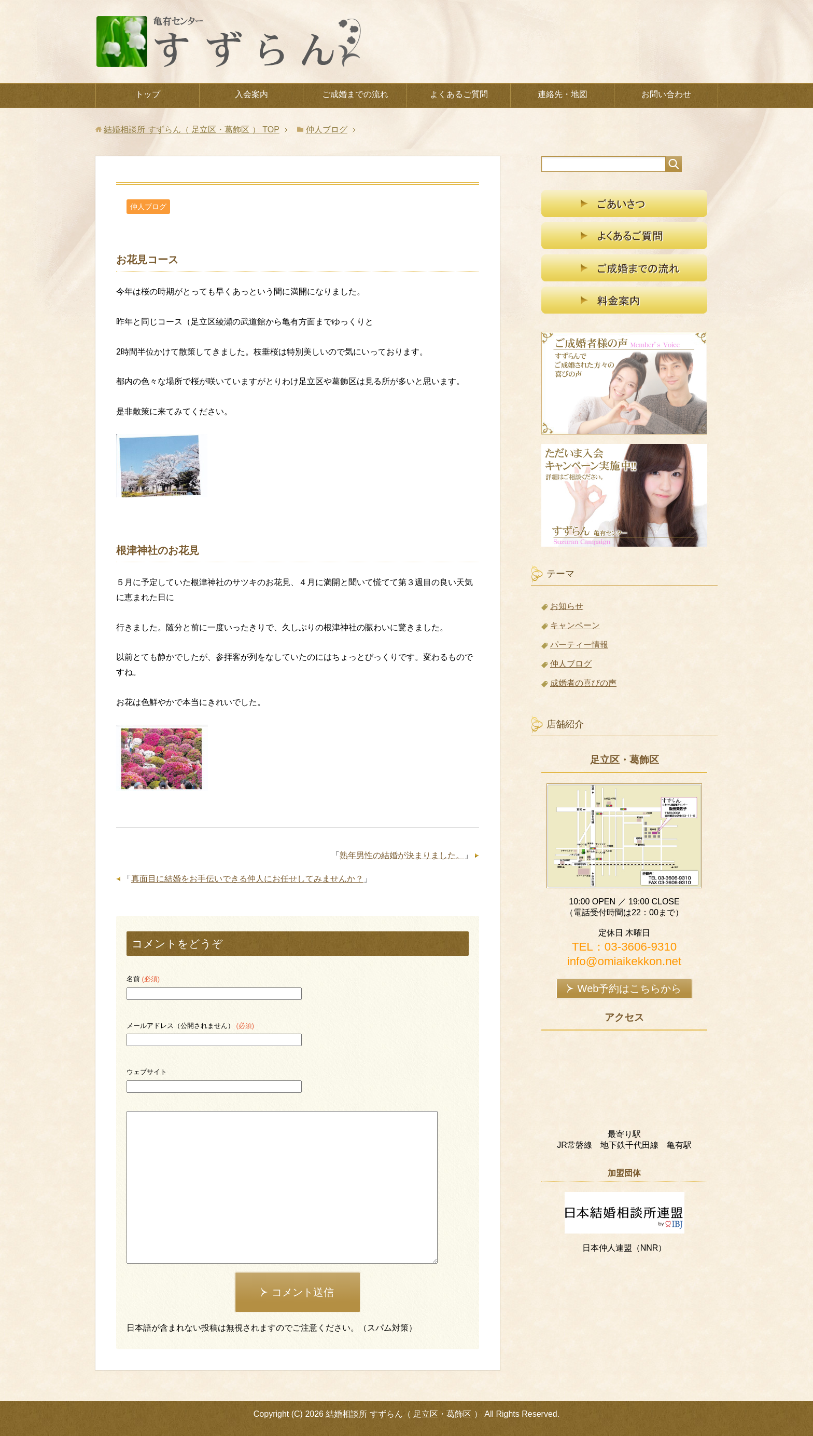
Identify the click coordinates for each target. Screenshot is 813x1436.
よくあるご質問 (459, 94)
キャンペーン (575, 625)
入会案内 (251, 94)
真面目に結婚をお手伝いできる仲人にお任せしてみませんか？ (247, 878)
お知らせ (566, 606)
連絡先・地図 (562, 94)
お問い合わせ (666, 94)
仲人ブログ (148, 206)
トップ (147, 94)
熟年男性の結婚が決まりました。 (402, 855)
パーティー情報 (579, 644)
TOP (191, 129)
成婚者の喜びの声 (583, 683)
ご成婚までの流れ (355, 94)
